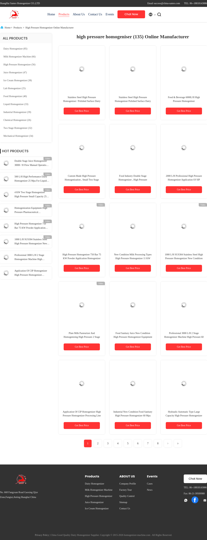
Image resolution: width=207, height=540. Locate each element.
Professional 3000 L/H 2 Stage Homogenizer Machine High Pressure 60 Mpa (29, 257)
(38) (17, 80)
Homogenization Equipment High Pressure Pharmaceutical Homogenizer (30, 210)
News (149, 490)
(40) (15, 96)
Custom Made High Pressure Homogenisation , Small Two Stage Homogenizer (82, 180)
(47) (15, 72)
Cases (150, 483)
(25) (14, 88)
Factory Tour (125, 490)
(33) (15, 104)
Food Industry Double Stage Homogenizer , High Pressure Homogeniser (133, 180)
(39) (17, 112)
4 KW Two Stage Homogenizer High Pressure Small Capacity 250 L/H (31, 195)
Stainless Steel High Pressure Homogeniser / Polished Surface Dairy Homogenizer (81, 101)
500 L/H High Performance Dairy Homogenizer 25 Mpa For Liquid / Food (31, 179)
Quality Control (127, 496)
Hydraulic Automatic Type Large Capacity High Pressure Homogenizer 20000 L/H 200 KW (184, 416)
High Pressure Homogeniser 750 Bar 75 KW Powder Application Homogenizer (30, 226)
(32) (17, 128)
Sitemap (123, 502)
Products (63, 14)
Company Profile (127, 483)
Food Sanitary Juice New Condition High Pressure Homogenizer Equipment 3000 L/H (133, 337)
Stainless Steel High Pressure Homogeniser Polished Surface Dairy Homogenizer (133, 101)
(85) (15, 48)
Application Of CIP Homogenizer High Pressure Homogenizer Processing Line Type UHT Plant (30, 273)
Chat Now (131, 14)
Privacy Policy (42, 535)
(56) (19, 64)
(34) (18, 136)
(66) (19, 56)
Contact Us (95, 14)
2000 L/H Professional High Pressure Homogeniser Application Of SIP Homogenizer (184, 180)
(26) (17, 120)
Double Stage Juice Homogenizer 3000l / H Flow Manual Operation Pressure (30, 163)
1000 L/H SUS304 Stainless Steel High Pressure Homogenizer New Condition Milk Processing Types (30, 242)
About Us (79, 14)
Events (110, 14)
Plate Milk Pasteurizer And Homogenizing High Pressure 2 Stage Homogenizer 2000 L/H (82, 337)
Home (51, 14)
